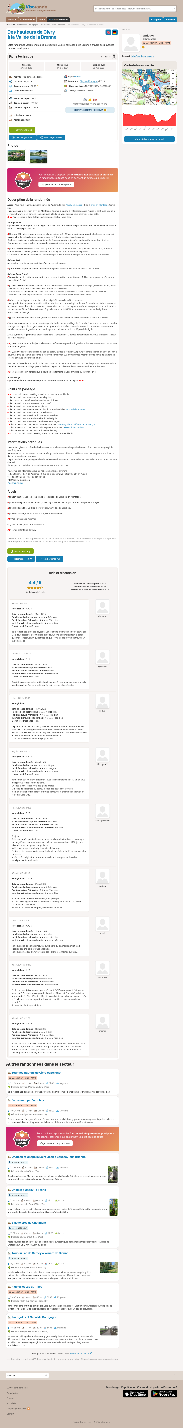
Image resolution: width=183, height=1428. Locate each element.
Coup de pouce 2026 (18, 1408)
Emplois (10, 1398)
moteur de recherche (80, 1353)
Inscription (156, 19)
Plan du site (12, 1393)
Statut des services (82, 1422)
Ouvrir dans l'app (22, 129)
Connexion (170, 19)
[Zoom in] (173, 73)
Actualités (11, 1403)
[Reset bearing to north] (173, 83)
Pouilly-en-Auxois (74, 205)
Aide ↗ (41, 19)
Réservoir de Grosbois (74, 427)
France (77, 76)
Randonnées (27, 19)
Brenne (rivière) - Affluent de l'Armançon (76, 424)
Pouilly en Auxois (15, 483)
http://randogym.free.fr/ (142, 56)
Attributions (127, 104)
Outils (12, 19)
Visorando (10, 24)
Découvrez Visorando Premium (90, 109)
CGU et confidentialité (17, 1387)
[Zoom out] (173, 78)
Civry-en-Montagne (89, 81)
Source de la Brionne (75, 409)
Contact (10, 1413)
